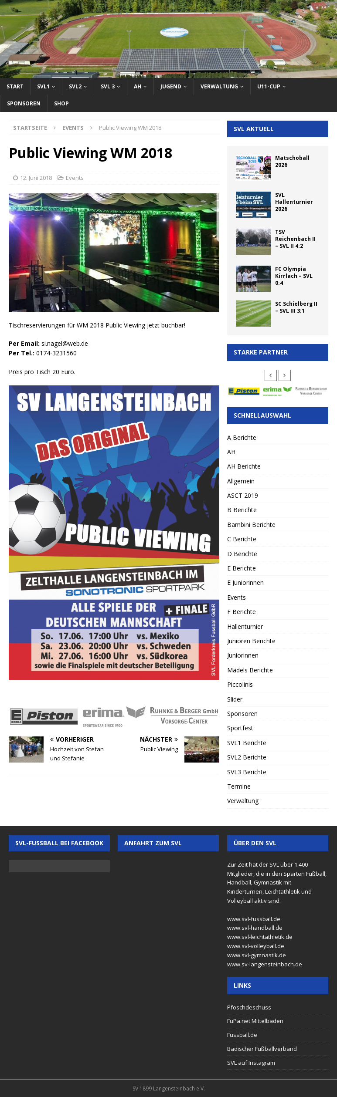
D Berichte (242, 554)
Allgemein (241, 481)
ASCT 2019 (242, 495)
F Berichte (241, 612)
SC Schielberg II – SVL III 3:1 (296, 307)
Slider (234, 699)
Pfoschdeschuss (249, 1007)
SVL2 (75, 86)
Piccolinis (240, 684)
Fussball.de (242, 1035)
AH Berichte (244, 466)
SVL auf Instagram (251, 1063)
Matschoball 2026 (292, 161)
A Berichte (241, 437)
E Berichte (241, 568)
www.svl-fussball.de (253, 919)
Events (75, 178)
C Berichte (241, 539)
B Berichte (242, 510)
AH (137, 86)
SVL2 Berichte (246, 757)
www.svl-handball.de (255, 928)
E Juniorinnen (245, 582)
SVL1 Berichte (246, 743)
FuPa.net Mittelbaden (255, 1021)
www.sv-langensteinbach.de (264, 964)
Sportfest (240, 728)
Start (15, 86)
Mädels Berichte (250, 670)
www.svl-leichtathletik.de (260, 937)
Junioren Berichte (251, 641)
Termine (239, 786)
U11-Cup (268, 86)
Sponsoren (24, 103)
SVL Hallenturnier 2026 (294, 201)
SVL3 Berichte (246, 772)
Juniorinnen (243, 655)
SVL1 (43, 86)
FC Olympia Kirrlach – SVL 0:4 (294, 275)
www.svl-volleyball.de (255, 946)
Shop (61, 103)
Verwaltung (219, 86)
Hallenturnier (245, 626)
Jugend (170, 86)
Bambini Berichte (251, 524)
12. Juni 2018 (36, 178)
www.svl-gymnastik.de (256, 955)
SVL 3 (108, 86)
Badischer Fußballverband (262, 1049)
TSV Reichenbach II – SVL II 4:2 (295, 238)
